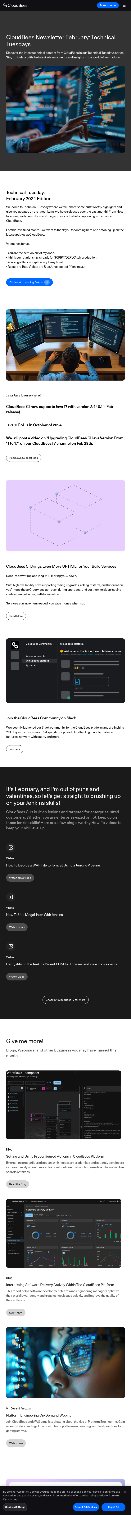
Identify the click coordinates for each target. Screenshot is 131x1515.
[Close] (125, 1496)
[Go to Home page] (15, 5)
